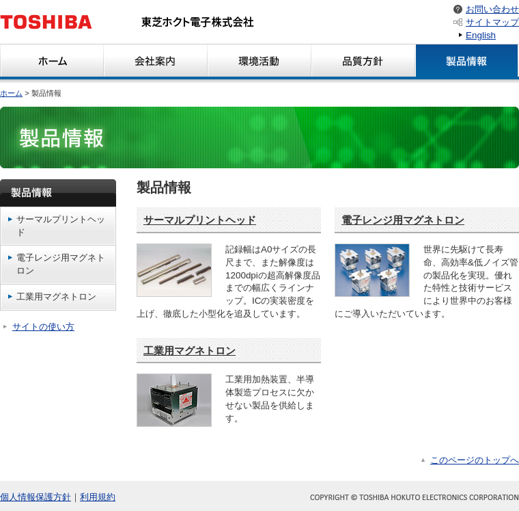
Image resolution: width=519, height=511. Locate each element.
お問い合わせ (492, 9)
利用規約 (97, 497)
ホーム (11, 93)
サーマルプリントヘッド (60, 225)
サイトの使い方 (43, 327)
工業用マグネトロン (56, 296)
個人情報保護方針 (35, 497)
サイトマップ (492, 22)
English (481, 35)
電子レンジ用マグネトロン (60, 264)
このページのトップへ (474, 460)
